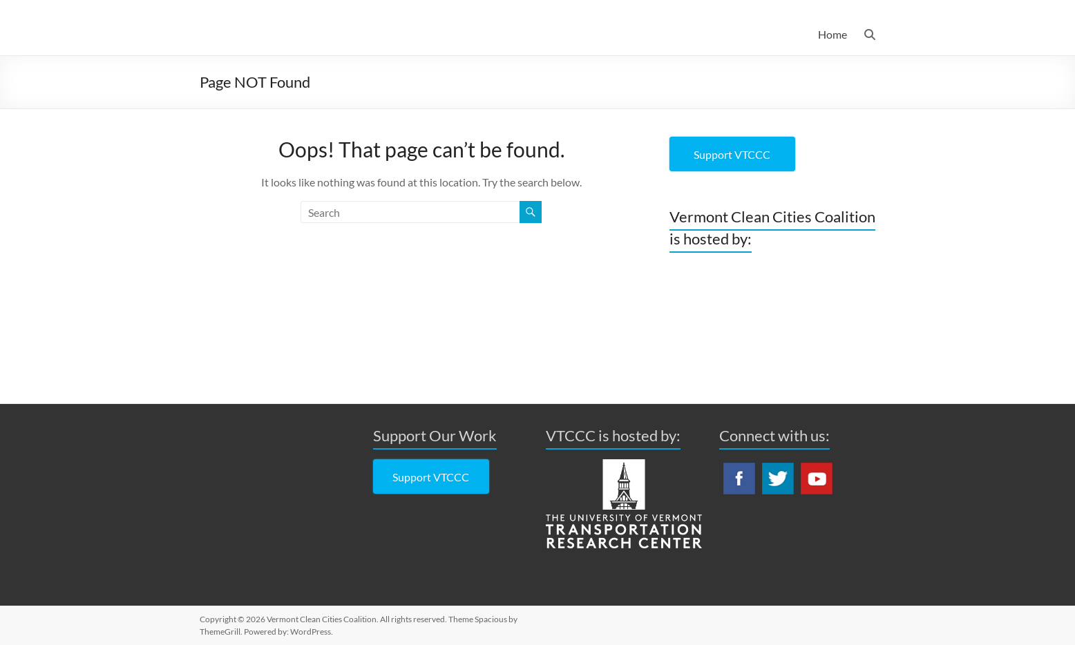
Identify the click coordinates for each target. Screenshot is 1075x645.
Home (832, 34)
